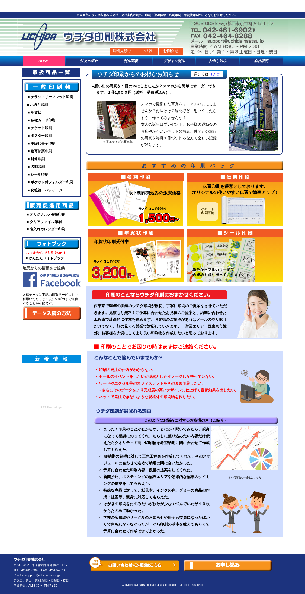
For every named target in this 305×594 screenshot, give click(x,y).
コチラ (214, 74)
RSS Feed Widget (51, 407)
